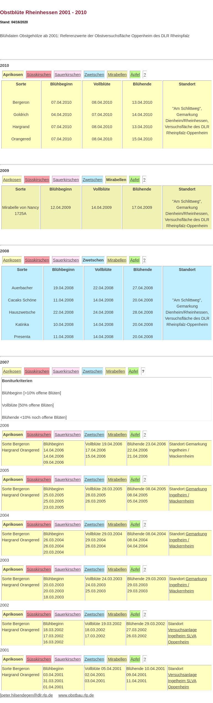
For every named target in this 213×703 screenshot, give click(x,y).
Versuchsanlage (182, 630)
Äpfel (135, 74)
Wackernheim (181, 501)
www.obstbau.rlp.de (76, 695)
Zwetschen (94, 74)
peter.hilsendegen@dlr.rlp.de (27, 695)
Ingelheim (177, 636)
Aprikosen (12, 179)
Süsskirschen (39, 74)
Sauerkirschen (68, 74)
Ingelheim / (179, 495)
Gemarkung (196, 489)
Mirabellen (117, 74)
